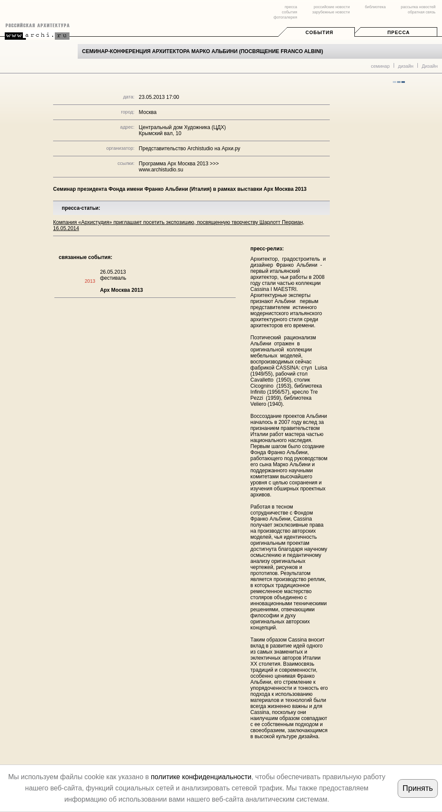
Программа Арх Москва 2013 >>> (179, 164)
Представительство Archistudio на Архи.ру (189, 148)
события (289, 12)
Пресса (398, 32)
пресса (290, 7)
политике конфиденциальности (201, 776)
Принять (417, 788)
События (319, 32)
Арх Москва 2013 (121, 290)
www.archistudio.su (161, 170)
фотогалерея (285, 17)
